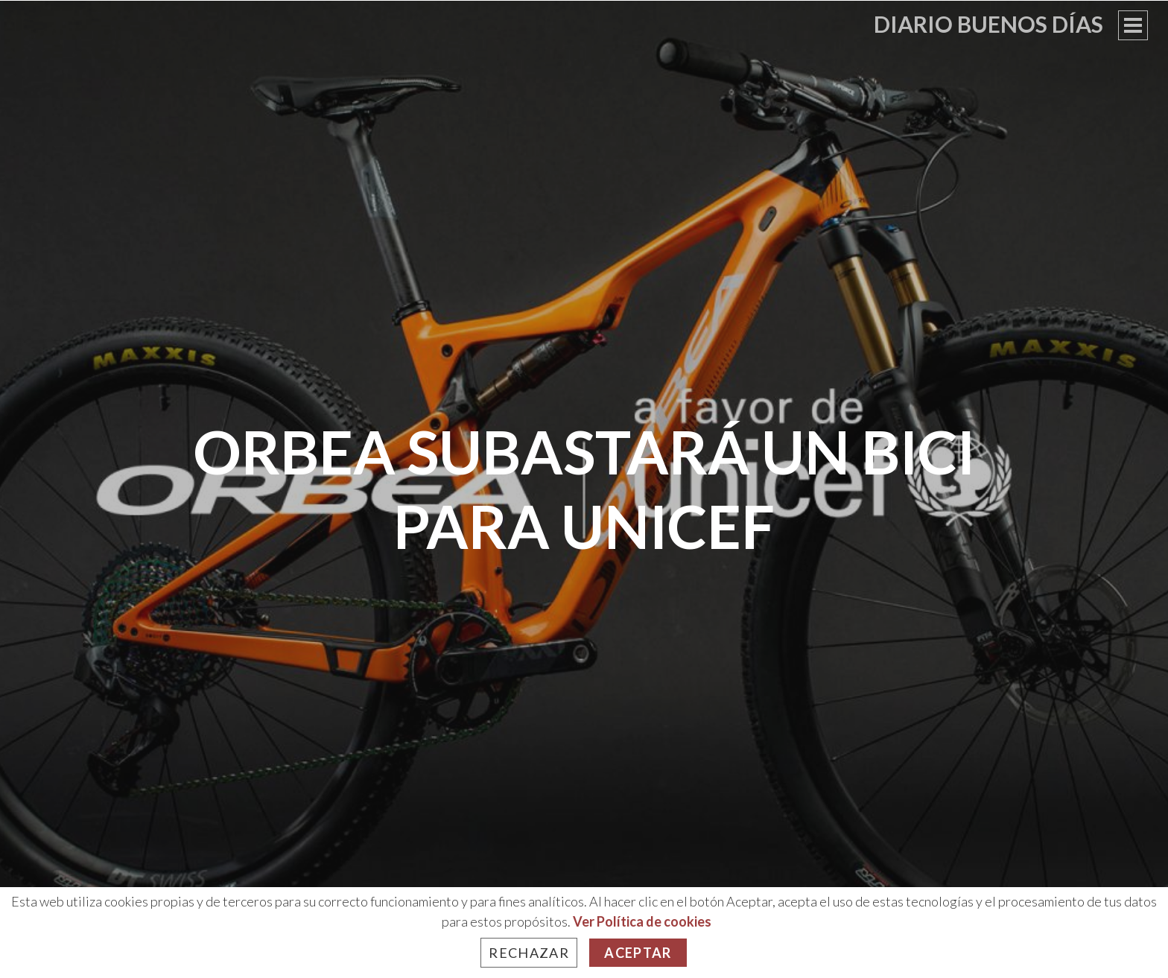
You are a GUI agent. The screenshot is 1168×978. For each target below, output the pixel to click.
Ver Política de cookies (642, 921)
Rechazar (529, 952)
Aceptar (637, 952)
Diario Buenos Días (988, 23)
